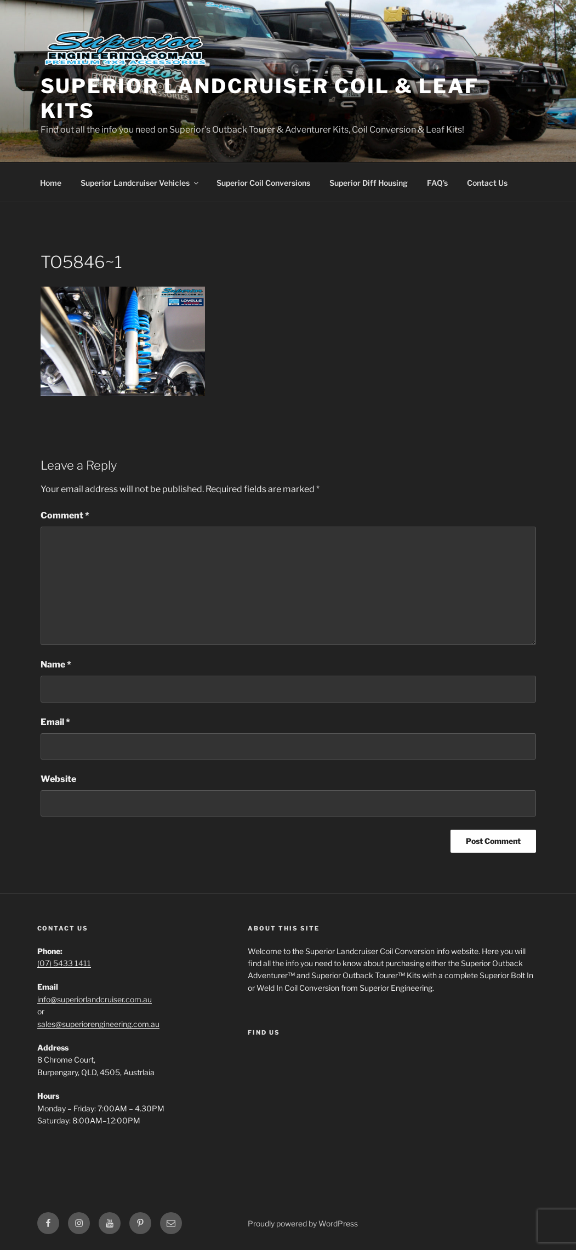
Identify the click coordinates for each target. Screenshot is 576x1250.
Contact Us (487, 182)
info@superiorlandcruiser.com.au (94, 999)
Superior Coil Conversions (263, 182)
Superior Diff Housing (368, 182)
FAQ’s (437, 182)
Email (55, 722)
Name (56, 664)
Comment (65, 515)
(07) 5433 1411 (64, 963)
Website (58, 779)
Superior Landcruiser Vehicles (140, 182)
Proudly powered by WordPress (303, 1223)
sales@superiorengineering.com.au (98, 1024)
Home (50, 182)
